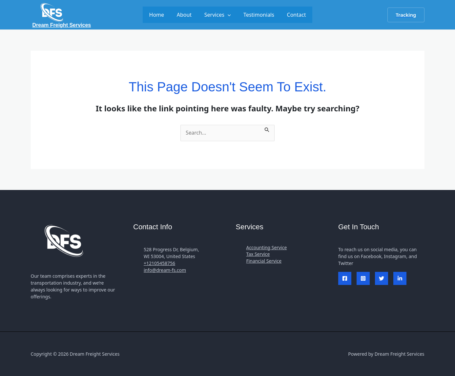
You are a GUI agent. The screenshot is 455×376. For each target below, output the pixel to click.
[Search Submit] (267, 129)
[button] (405, 15)
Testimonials (256, 14)
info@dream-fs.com (165, 270)
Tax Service (258, 255)
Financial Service (264, 261)
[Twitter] (381, 278)
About (186, 14)
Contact (291, 14)
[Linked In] (399, 278)
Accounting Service (266, 248)
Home (161, 14)
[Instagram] (363, 278)
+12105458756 (159, 263)
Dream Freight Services (61, 25)
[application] (227, 14)
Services (217, 14)
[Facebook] (344, 278)
